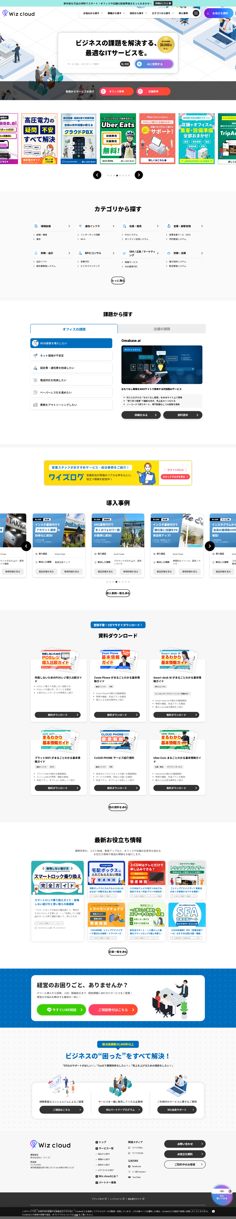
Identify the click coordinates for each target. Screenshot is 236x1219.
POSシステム (129, 234)
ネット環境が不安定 (48, 356)
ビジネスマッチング (88, 266)
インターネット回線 (88, 234)
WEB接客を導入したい (49, 344)
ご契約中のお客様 (189, 1167)
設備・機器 (40, 234)
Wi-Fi (81, 239)
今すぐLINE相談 (65, 1012)
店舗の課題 (162, 329)
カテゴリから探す (106, 1172)
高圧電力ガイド (136, 1201)
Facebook (134, 1168)
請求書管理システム (44, 266)
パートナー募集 (106, 1185)
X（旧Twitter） (137, 1174)
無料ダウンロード (63, 716)
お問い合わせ (190, 1146)
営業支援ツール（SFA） (179, 234)
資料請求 (188, 415)
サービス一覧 (105, 1151)
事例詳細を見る (12, 572)
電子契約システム (176, 261)
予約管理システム (176, 239)
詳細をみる (146, 415)
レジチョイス (117, 1201)
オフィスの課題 (74, 329)
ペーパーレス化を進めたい (52, 393)
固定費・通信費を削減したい (53, 368)
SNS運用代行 (129, 266)
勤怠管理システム (176, 266)
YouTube (134, 1179)
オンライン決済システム (134, 239)
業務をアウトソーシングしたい (54, 405)
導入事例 (183, 13)
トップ (101, 1144)
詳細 (163, 3)
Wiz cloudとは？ (107, 1178)
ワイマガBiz (135, 1150)
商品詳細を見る (46, 572)
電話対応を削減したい (49, 380)
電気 (37, 239)
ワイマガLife (135, 1155)
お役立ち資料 (217, 13)
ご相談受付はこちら (116, 1012)
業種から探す (104, 1161)
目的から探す (104, 1167)
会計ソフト (40, 261)
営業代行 (83, 261)
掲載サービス (129, 262)
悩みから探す (104, 1156)
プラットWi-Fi (99, 1201)
